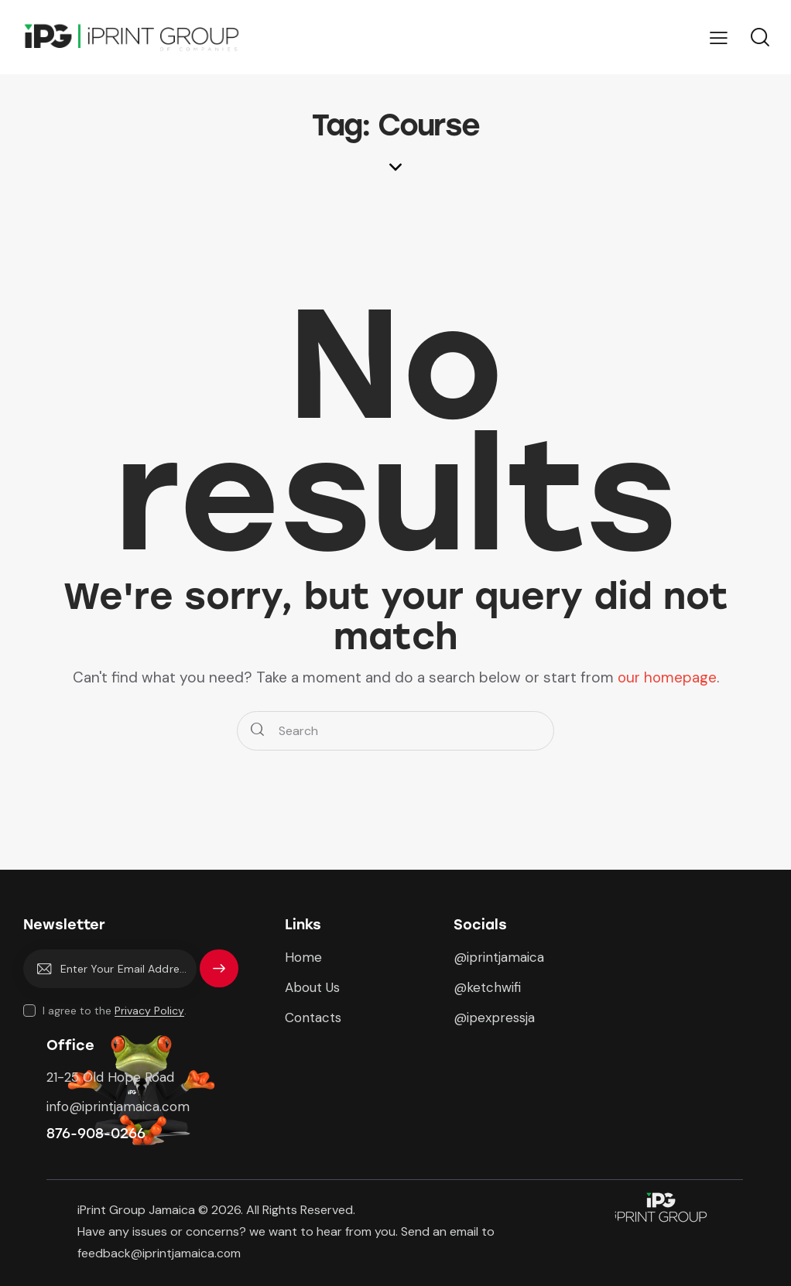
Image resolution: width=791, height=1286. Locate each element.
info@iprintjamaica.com (118, 1106)
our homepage (667, 677)
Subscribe (219, 975)
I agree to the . (115, 1011)
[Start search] (257, 731)
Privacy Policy (149, 1011)
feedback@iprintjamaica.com (161, 1253)
